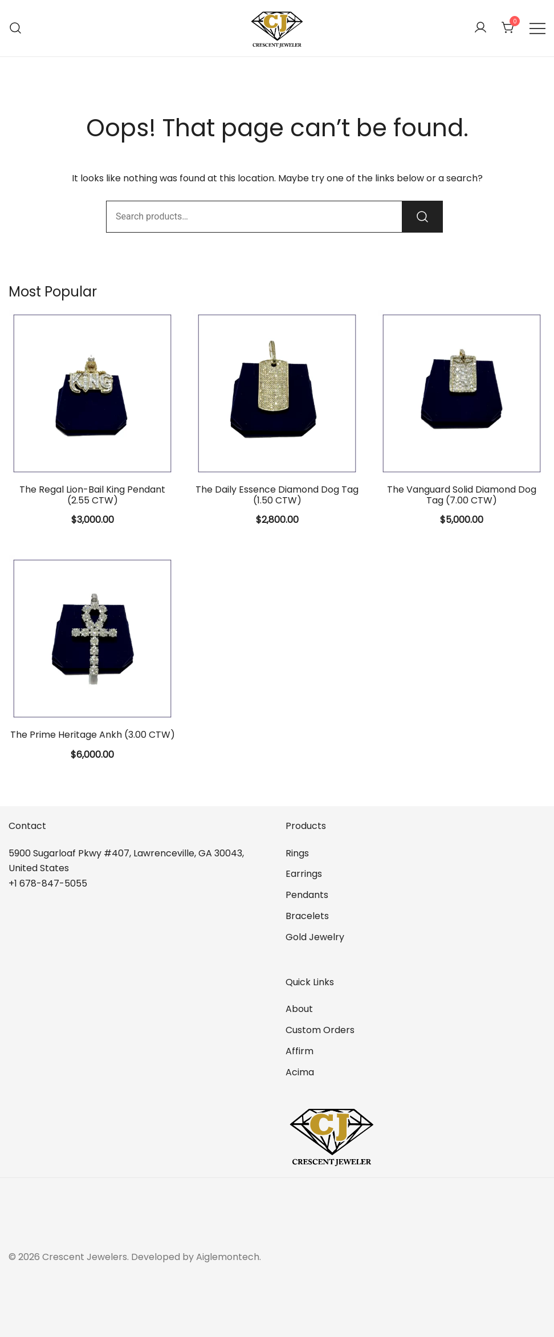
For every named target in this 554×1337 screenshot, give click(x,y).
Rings (297, 853)
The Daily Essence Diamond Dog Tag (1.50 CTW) (277, 495)
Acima (300, 1072)
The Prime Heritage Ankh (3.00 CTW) (92, 734)
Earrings (304, 873)
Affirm (299, 1051)
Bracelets (307, 916)
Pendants (307, 894)
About (299, 1008)
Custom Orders (320, 1030)
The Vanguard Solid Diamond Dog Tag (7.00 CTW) (461, 495)
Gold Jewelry (315, 937)
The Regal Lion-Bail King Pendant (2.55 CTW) (92, 495)
